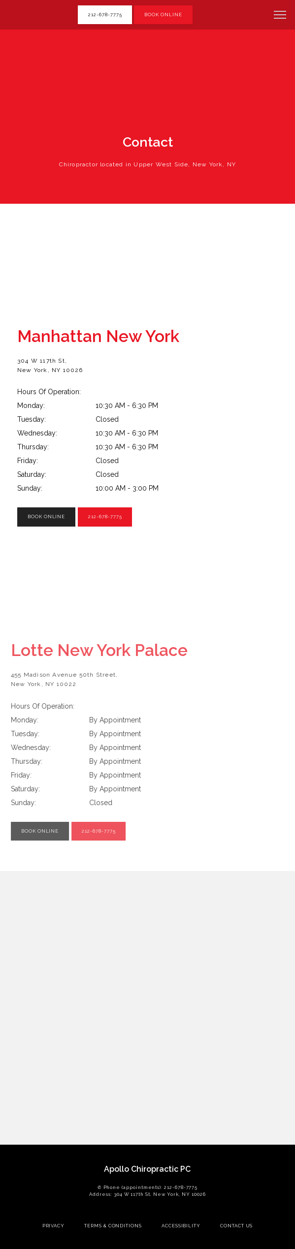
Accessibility (181, 1225)
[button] (280, 16)
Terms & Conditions (113, 1225)
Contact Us (236, 1225)
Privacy (53, 1225)
